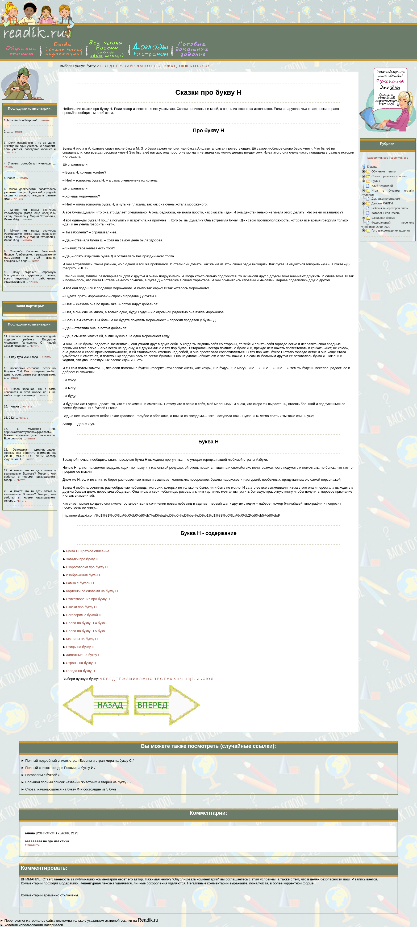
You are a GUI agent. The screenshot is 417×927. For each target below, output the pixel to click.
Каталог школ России (386, 213)
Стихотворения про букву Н (88, 599)
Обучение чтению (384, 171)
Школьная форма (383, 217)
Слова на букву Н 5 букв (85, 631)
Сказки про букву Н (81, 607)
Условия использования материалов (33, 925)
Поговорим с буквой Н (83, 615)
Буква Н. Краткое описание (87, 551)
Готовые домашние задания (391, 230)
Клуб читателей (382, 185)
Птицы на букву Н (80, 647)
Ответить (32, 845)
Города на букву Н (80, 671)
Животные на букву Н (83, 655)
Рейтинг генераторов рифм (390, 208)
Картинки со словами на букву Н (92, 591)
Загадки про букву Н (82, 559)
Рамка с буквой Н (80, 583)
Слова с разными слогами (389, 176)
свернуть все (399, 157)
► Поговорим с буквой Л (40, 775)
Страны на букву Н (81, 663)
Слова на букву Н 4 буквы (86, 623)
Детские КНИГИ (382, 203)
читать (45, 120)
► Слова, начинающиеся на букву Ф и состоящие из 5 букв (68, 789)
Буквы (376, 181)
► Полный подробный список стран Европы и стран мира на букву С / (77, 761)
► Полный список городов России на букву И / (58, 768)
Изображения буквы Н (84, 575)
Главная (372, 166)
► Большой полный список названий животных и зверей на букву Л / (76, 782)
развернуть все (377, 157)
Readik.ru (148, 920)
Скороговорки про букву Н (87, 567)
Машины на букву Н (82, 639)
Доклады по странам (386, 198)
